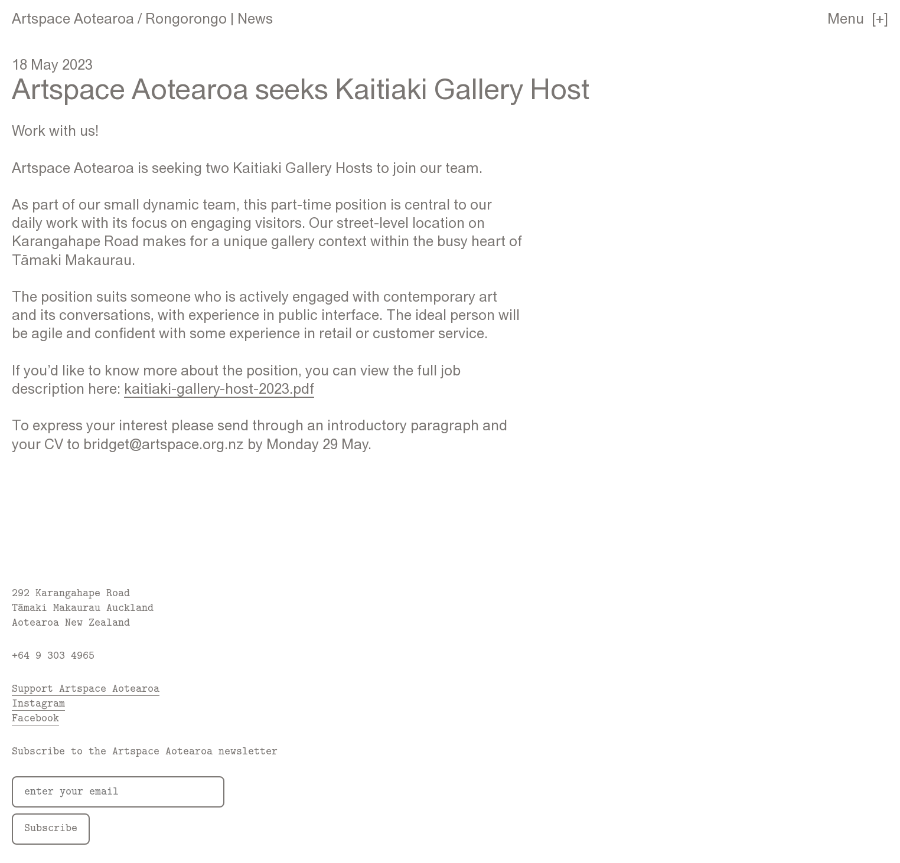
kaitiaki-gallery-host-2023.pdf (219, 388)
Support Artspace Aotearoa (85, 687)
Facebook (35, 717)
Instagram (38, 702)
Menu (845, 18)
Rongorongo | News (209, 18)
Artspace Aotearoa (73, 18)
